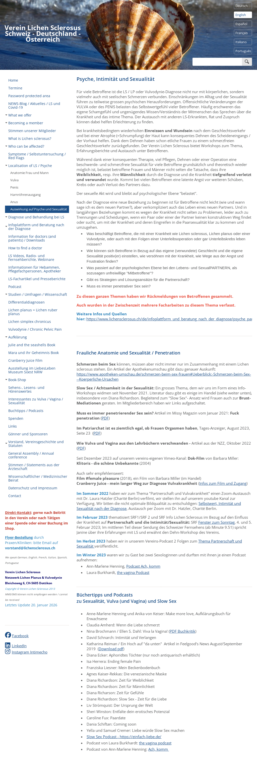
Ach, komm (158, 749)
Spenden (15, 418)
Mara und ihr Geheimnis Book (33, 352)
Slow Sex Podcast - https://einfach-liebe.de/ (124, 736)
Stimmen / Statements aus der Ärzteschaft (33, 466)
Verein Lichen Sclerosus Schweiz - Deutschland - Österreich (43, 33)
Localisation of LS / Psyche (28, 165)
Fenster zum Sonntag (216, 522)
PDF (105, 418)
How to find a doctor (25, 248)
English (240, 15)
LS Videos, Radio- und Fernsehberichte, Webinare (31, 257)
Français (241, 33)
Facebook (20, 635)
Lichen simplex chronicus (29, 321)
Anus (14, 202)
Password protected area (29, 95)
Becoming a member (24, 123)
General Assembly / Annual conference (31, 455)
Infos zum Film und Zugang (222, 483)
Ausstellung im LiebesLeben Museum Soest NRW (31, 370)
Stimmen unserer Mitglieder (32, 130)
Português (243, 51)
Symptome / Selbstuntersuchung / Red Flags (37, 156)
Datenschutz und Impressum (32, 488)
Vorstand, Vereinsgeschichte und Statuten (34, 443)
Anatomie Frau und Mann (29, 172)
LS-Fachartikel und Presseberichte (37, 278)
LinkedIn (19, 645)
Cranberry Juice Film (25, 360)
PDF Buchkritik (182, 631)
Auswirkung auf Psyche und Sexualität (38, 209)
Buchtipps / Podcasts (25, 410)
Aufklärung (16, 337)
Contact (14, 495)
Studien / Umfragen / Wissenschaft (36, 294)
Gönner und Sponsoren (28, 434)
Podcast (14, 286)
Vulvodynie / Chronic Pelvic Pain (35, 329)
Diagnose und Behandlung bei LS (34, 217)
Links (12, 426)
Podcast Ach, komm (143, 566)
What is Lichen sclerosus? (29, 138)
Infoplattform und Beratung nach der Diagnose (34, 226)
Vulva (14, 180)
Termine (15, 88)
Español (241, 24)
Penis (14, 187)
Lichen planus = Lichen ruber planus (32, 312)
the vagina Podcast (133, 572)
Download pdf (111, 648)
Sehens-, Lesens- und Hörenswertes (26, 389)
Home (13, 80)
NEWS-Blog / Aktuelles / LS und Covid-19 (34, 105)
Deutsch (241, 6)
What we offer (18, 115)
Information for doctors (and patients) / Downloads (32, 238)
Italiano (241, 42)
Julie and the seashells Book (31, 344)
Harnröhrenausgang (25, 194)
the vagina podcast (155, 742)
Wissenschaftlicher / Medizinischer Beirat (37, 478)
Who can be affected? (24, 146)
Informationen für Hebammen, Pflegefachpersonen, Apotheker (34, 269)
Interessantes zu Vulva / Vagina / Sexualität (35, 401)
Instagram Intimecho (29, 652)
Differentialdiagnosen (26, 302)
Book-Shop (15, 379)
